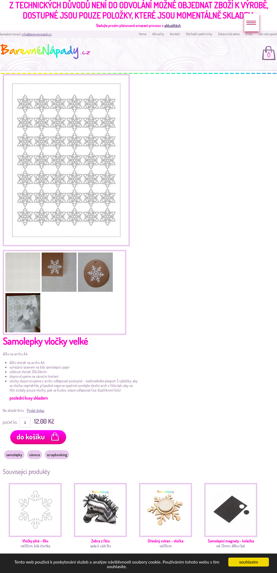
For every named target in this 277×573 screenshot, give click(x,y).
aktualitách (172, 25)
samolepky (14, 454)
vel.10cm (167, 520)
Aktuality (158, 34)
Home (142, 34)
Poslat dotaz (35, 410)
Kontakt (175, 34)
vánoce (34, 454)
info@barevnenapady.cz (37, 34)
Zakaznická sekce (229, 34)
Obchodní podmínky (199, 34)
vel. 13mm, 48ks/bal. (232, 520)
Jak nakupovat (267, 34)
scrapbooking (57, 454)
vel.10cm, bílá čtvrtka (36, 520)
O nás (249, 34)
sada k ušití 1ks (101, 520)
